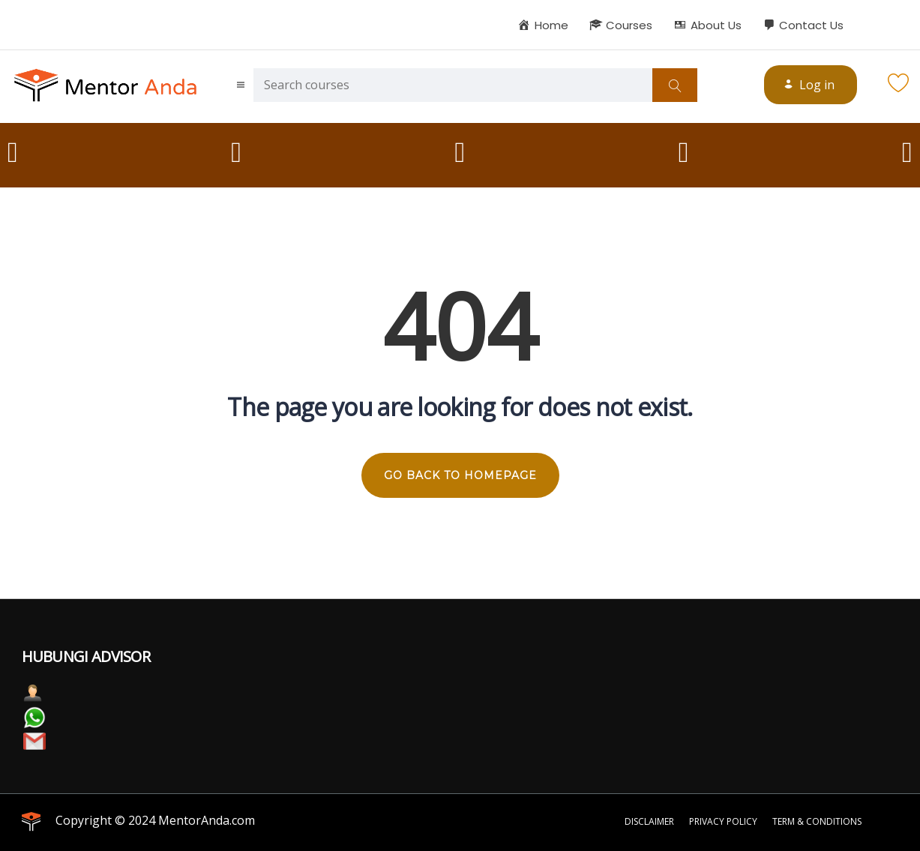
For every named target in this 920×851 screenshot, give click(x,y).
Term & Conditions (817, 821)
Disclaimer (649, 821)
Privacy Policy (723, 821)
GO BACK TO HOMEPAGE (460, 475)
